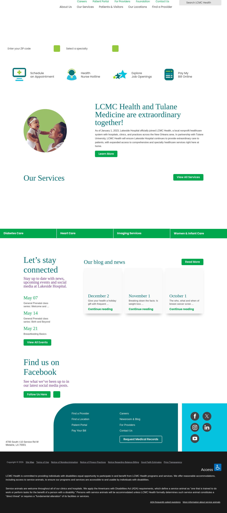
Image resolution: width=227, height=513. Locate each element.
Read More (192, 262)
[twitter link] (207, 416)
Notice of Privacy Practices (93, 462)
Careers (82, 1)
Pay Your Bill (79, 430)
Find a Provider (162, 7)
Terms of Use (42, 462)
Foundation (143, 1)
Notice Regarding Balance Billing (123, 462)
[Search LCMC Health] (182, 2)
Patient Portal (101, 1)
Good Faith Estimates (151, 462)
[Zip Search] (57, 48)
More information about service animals (201, 502)
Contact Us (162, 1)
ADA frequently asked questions (165, 502)
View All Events (37, 342)
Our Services (85, 7)
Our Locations (137, 7)
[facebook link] (195, 416)
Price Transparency (173, 462)
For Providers (122, 1)
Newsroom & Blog (130, 419)
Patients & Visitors (111, 7)
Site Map (30, 462)
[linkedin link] (207, 427)
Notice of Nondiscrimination (64, 462)
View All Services (188, 177)
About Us (66, 7)
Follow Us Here (37, 394)
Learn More (106, 154)
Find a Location (80, 419)
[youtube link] (195, 438)
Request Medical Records (140, 439)
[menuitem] (66, 8)
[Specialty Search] (115, 48)
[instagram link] (195, 427)
